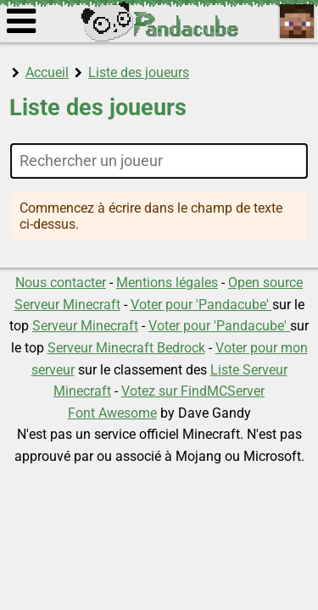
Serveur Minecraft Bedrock (126, 348)
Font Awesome (112, 413)
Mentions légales (167, 282)
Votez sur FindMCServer (193, 391)
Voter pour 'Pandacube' (201, 305)
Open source (265, 282)
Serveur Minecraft (67, 305)
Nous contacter (60, 282)
